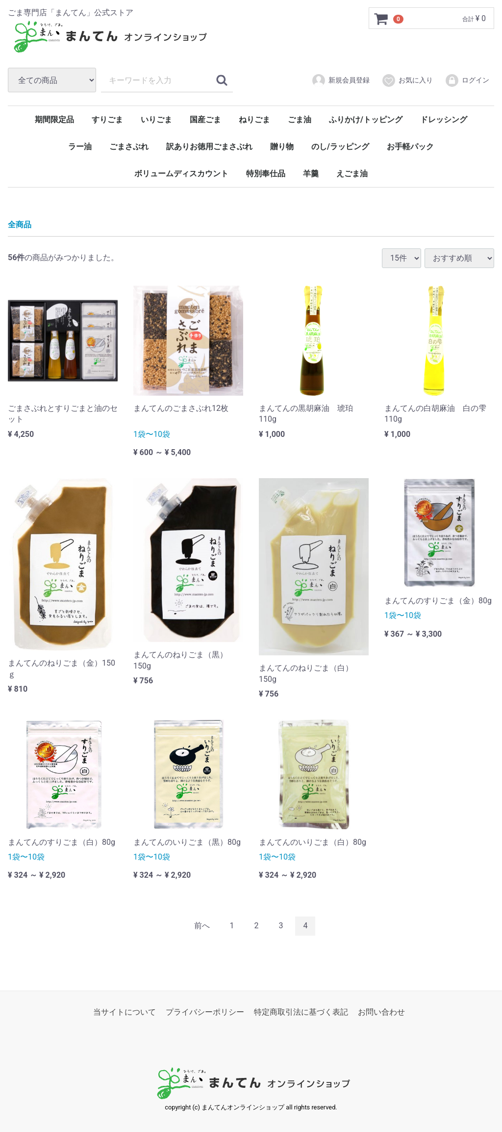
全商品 (19, 224)
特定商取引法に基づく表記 (301, 1011)
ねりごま (254, 119)
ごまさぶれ (129, 146)
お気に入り (407, 80)
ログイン (467, 80)
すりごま (107, 119)
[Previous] (202, 926)
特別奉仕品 (265, 173)
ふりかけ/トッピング (365, 119)
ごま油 (299, 119)
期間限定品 (54, 119)
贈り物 (282, 146)
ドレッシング (443, 119)
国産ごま (205, 119)
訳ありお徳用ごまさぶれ (209, 146)
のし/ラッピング (340, 146)
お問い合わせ (381, 1011)
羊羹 (311, 173)
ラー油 (80, 146)
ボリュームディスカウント (181, 173)
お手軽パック (410, 146)
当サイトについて (124, 1011)
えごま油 (352, 173)
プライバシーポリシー (205, 1011)
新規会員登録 (340, 80)
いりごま (156, 119)
